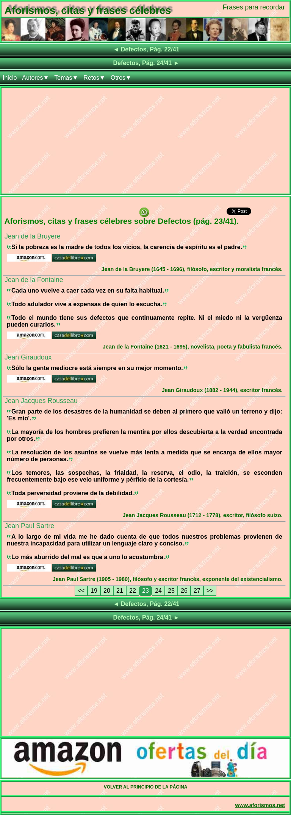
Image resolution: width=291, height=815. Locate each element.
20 (106, 590)
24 (158, 590)
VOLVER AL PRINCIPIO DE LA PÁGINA (146, 787)
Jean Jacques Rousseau (41, 400)
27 (197, 590)
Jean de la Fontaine (34, 280)
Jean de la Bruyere (33, 236)
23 (145, 590)
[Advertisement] (145, 141)
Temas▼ (66, 77)
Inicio (10, 77)
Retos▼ (94, 77)
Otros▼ (121, 77)
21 (119, 590)
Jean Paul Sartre (29, 526)
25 (171, 590)
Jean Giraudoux (28, 357)
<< (81, 590)
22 (132, 590)
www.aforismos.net (260, 805)
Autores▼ (35, 77)
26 (184, 590)
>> (210, 590)
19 (94, 590)
